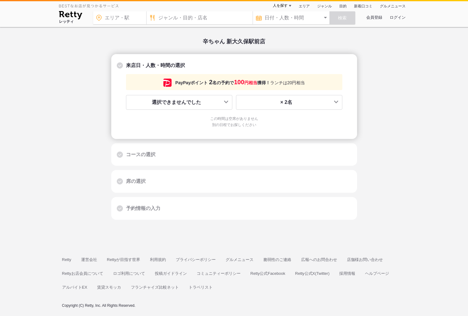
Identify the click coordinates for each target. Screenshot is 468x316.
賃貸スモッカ (109, 287)
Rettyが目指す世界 (123, 259)
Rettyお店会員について (82, 273)
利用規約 (158, 259)
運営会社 (89, 259)
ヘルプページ (377, 273)
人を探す (280, 5)
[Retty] (70, 16)
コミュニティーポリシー (219, 273)
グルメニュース (393, 6)
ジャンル (324, 6)
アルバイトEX (74, 287)
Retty (66, 259)
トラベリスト (201, 287)
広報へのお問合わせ (319, 259)
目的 (343, 6)
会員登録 (374, 17)
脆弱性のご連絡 (277, 259)
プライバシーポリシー (196, 259)
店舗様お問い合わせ (365, 259)
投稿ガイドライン (171, 273)
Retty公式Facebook (267, 273)
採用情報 (347, 273)
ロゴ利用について (129, 273)
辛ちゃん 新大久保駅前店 (234, 41)
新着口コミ (363, 6)
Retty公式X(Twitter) (312, 273)
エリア (304, 6)
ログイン (398, 17)
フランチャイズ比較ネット (155, 287)
